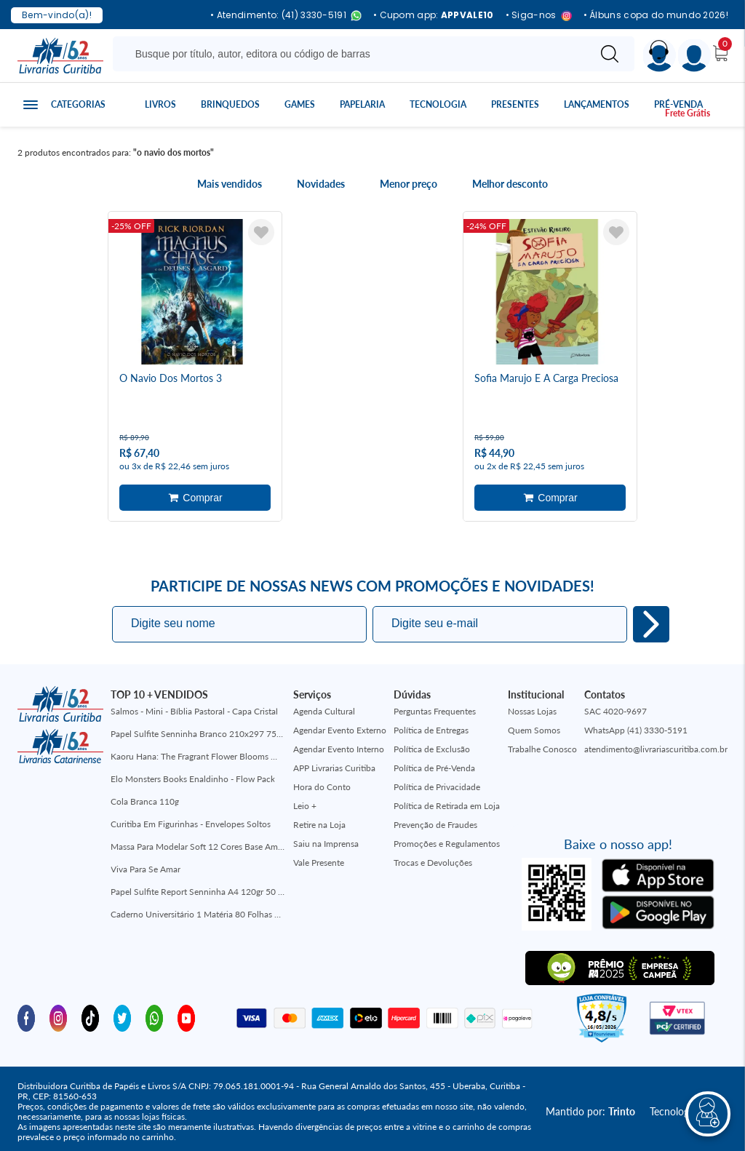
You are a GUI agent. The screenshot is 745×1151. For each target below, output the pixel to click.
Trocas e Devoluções (433, 856)
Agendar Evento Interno (338, 743)
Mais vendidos (229, 184)
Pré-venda (678, 104)
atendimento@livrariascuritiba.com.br (656, 743)
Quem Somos (534, 724)
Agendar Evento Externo (339, 724)
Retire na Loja (319, 818)
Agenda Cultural (324, 705)
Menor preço (408, 184)
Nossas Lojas (532, 705)
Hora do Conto (322, 781)
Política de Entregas (431, 724)
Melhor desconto (510, 184)
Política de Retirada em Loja (447, 799)
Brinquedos (230, 104)
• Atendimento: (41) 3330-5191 (286, 15)
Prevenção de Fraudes (435, 818)
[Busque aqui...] (353, 53)
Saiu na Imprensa (326, 837)
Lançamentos (596, 104)
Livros (160, 104)
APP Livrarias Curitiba (334, 762)
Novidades (321, 184)
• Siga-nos (539, 15)
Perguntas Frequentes (435, 705)
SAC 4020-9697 (615, 705)
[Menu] (694, 55)
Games (299, 104)
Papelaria (362, 104)
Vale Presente (318, 856)
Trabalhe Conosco (542, 743)
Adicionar (195, 495)
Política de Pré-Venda (434, 762)
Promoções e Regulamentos (447, 837)
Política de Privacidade (437, 781)
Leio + (304, 799)
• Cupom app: (433, 15)
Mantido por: (590, 1105)
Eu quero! (651, 618)
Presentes (515, 104)
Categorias (78, 104)
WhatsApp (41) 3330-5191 (636, 724)
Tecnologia (438, 104)
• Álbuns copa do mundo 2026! (655, 15)
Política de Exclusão (432, 743)
